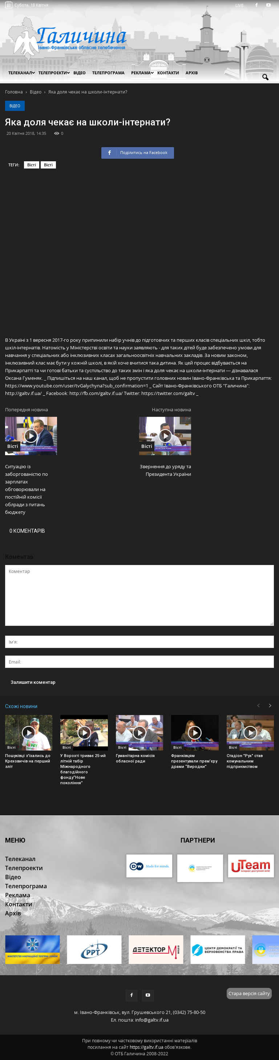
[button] (265, 77)
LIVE (241, 5)
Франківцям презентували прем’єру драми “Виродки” (194, 761)
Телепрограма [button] (108, 72)
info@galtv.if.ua (152, 1020)
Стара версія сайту (249, 993)
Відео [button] (79, 72)
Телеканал (21, 72)
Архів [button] (192, 72)
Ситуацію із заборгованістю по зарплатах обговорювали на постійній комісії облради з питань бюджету (26, 489)
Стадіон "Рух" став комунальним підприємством (245, 761)
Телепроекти (54, 72)
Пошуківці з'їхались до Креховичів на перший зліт (27, 761)
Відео (14, 105)
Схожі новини (21, 706)
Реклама (142, 72)
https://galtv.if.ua (146, 1047)
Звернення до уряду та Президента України (165, 470)
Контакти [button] (168, 72)
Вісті (31, 164)
